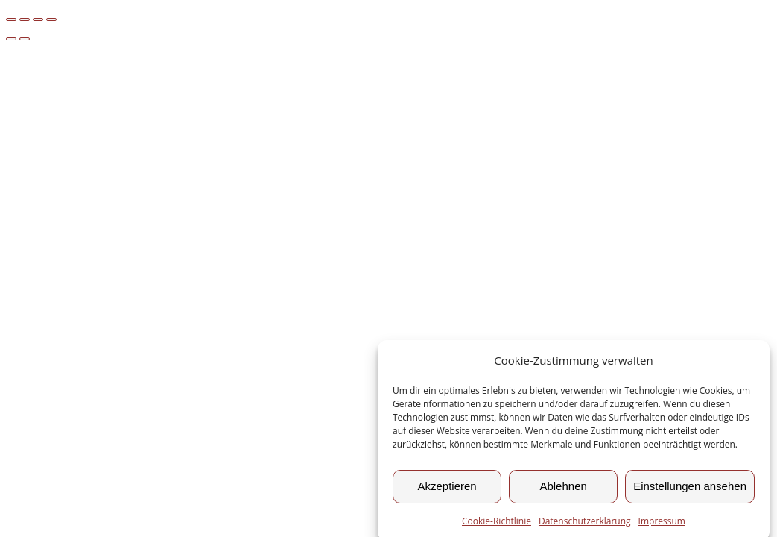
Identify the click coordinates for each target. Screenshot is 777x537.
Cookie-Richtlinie (496, 524)
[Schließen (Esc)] (51, 19)
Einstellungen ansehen (689, 489)
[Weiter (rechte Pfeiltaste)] (24, 38)
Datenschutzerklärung (585, 524)
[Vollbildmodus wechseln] (24, 19)
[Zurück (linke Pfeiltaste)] (11, 38)
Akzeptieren (446, 489)
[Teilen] (38, 19)
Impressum (661, 524)
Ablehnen (562, 489)
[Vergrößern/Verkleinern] (11, 19)
